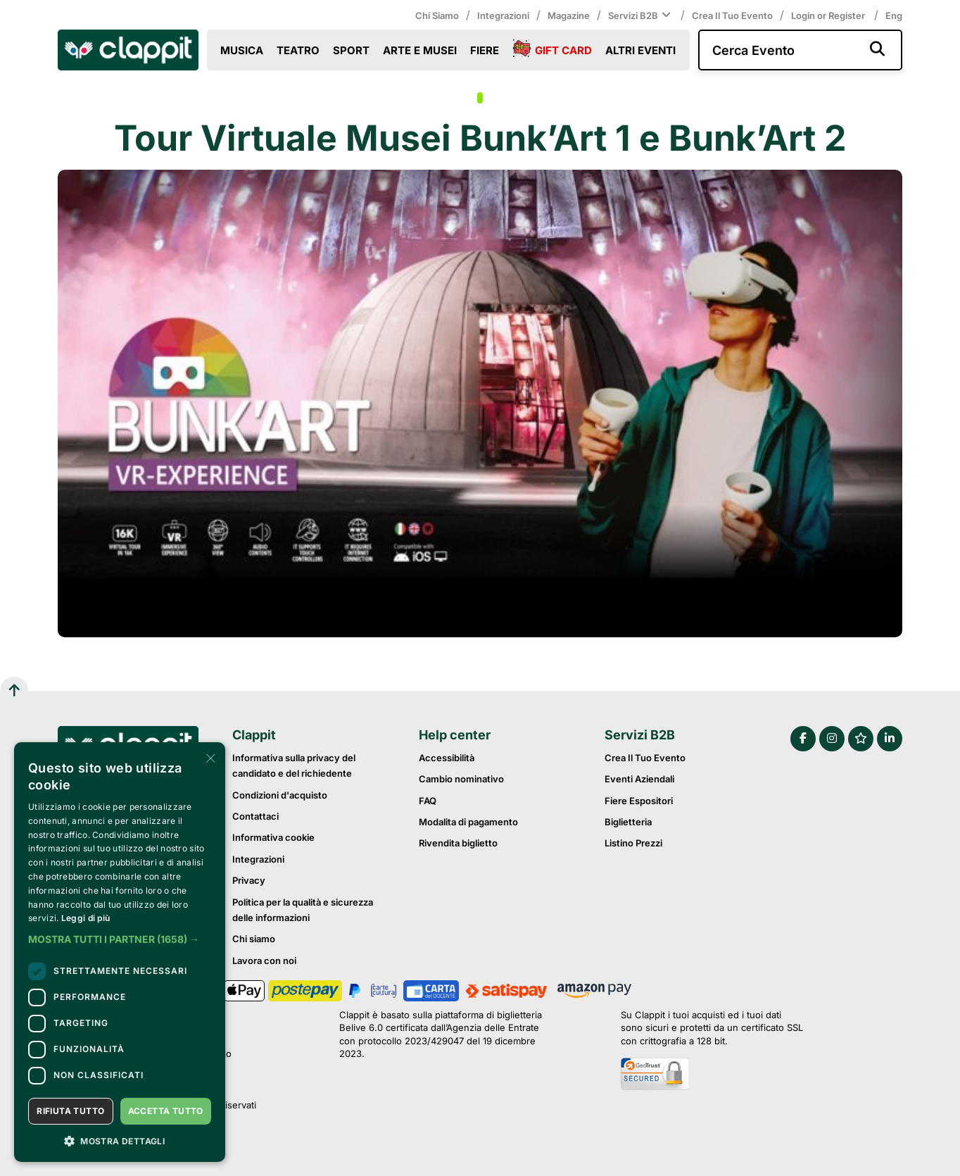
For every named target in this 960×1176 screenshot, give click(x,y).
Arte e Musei (420, 50)
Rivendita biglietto (458, 843)
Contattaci (255, 816)
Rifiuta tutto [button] (70, 1111)
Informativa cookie (273, 837)
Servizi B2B (641, 15)
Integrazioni (503, 15)
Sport (351, 50)
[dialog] (119, 952)
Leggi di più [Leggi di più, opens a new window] (85, 918)
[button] (119, 939)
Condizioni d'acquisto (279, 795)
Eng (893, 15)
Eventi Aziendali (639, 778)
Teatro (298, 50)
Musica (241, 50)
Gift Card (552, 49)
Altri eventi (640, 50)
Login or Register (829, 15)
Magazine (569, 15)
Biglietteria (628, 821)
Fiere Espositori (639, 800)
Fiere (484, 50)
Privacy (248, 880)
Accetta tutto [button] (165, 1111)
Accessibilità (446, 757)
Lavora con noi (264, 960)
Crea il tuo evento (732, 15)
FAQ (427, 800)
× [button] (209, 757)
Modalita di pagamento (468, 821)
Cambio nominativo (461, 778)
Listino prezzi (633, 843)
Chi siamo (437, 15)
